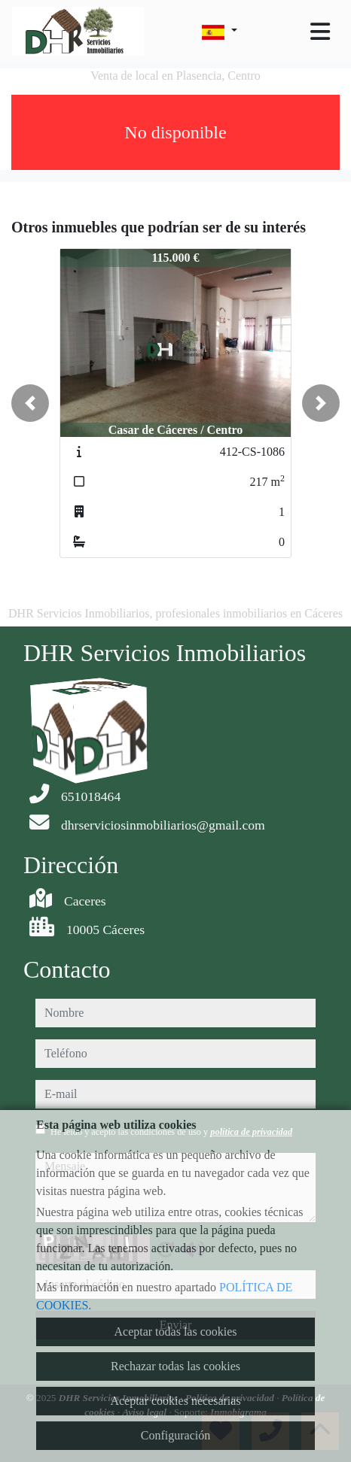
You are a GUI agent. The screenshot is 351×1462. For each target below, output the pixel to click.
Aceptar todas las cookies (175, 1331)
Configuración (175, 1435)
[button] (30, 403)
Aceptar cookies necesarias (175, 1400)
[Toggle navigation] (320, 31)
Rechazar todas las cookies (175, 1366)
